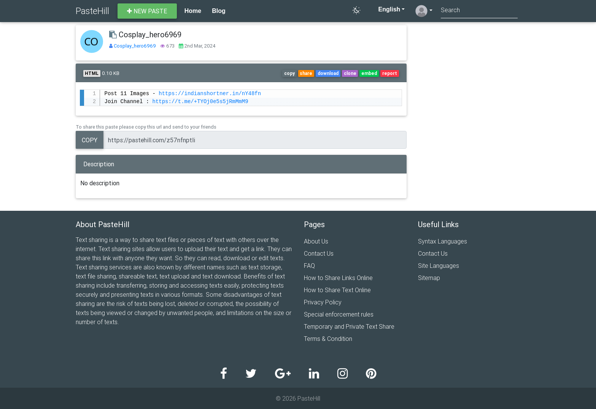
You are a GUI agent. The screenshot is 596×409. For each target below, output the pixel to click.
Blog (219, 11)
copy (289, 73)
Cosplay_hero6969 (135, 46)
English (385, 9)
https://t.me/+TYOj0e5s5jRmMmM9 (200, 101)
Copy (89, 140)
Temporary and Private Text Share (349, 326)
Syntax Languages (442, 241)
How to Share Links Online (338, 278)
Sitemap (429, 278)
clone (350, 73)
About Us (316, 241)
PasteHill (92, 10)
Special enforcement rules (338, 314)
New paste (147, 11)
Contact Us (319, 253)
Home (192, 11)
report (389, 73)
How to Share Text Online (337, 290)
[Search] (479, 10)
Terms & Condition (328, 338)
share (306, 73)
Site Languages (438, 265)
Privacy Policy (323, 302)
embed (369, 73)
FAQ (309, 265)
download (328, 73)
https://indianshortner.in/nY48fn (210, 93)
